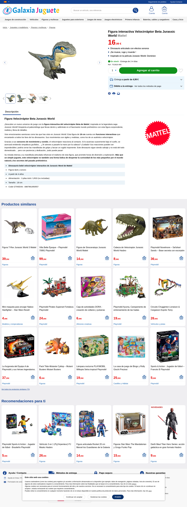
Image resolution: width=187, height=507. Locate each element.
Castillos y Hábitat (121, 383)
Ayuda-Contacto (176, 2)
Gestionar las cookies (98, 497)
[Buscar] (135, 10)
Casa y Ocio (178, 20)
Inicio (5, 27)
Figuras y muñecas (50, 20)
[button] (146, 79)
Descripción (12, 111)
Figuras (52, 27)
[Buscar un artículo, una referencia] (105, 10)
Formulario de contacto (16, 482)
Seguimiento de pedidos (157, 2)
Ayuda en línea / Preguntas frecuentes (22, 478)
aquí (150, 491)
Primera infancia (132, 20)
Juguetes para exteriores (73, 20)
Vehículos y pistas (158, 324)
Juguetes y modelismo (19, 27)
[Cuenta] (151, 10)
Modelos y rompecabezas (12, 324)
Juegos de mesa (94, 20)
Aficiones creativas (84, 324)
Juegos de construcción (15, 20)
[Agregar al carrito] (148, 70)
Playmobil (43, 265)
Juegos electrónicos (113, 20)
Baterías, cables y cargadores (156, 20)
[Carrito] (164, 10)
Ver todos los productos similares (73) (16, 389)
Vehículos (34, 20)
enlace (134, 484)
